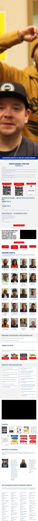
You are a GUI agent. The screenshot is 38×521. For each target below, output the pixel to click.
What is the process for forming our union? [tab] (9, 377)
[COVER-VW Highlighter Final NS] (4, 430)
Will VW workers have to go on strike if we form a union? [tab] (27, 382)
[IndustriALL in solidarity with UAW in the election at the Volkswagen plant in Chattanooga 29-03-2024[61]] (5, 440)
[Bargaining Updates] (5, 246)
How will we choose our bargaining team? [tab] (9, 379)
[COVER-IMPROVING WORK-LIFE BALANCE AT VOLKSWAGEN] (26, 430)
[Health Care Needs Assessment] (14, 247)
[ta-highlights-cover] (7, 190)
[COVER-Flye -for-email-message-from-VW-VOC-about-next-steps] (33, 430)
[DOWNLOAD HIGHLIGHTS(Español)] (19, 184)
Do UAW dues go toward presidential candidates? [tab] (26, 379)
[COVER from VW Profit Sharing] (14, 439)
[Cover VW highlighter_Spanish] (19, 190)
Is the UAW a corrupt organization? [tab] (8, 384)
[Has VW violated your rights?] (19, 242)
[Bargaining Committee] (23, 246)
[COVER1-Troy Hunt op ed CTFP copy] (11, 430)
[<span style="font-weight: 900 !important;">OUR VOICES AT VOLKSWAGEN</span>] (14, 358)
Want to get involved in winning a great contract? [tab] (10, 340)
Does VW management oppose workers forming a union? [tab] (27, 395)
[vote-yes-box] (5, 355)
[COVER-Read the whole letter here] (19, 430)
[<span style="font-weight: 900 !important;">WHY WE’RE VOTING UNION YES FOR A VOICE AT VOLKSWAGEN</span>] (5, 358)
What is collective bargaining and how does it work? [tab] (10, 370)
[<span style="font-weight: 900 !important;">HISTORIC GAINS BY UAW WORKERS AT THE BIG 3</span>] (23, 358)
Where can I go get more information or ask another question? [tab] (12, 338)
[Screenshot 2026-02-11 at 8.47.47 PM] (31, 190)
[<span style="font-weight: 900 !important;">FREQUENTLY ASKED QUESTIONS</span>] (32, 358)
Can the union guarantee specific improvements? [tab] (26, 369)
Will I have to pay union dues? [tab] (25, 373)
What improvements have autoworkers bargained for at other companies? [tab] (27, 372)
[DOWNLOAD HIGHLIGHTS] (7, 184)
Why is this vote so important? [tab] (7, 368)
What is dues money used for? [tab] (25, 376)
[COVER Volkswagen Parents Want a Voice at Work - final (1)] (23, 439)
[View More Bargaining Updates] (19, 225)
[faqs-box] (32, 355)
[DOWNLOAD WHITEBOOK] (31, 184)
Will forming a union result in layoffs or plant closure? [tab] (28, 392)
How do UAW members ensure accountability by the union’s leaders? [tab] (10, 386)
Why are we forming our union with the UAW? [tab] (9, 382)
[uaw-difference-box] (23, 355)
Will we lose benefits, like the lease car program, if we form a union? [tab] (27, 389)
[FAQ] (32, 246)
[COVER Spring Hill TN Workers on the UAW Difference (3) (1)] (32, 439)
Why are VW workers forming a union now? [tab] (9, 372)
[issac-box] (14, 355)
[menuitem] (6, 160)
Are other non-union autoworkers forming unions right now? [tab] (9, 375)
